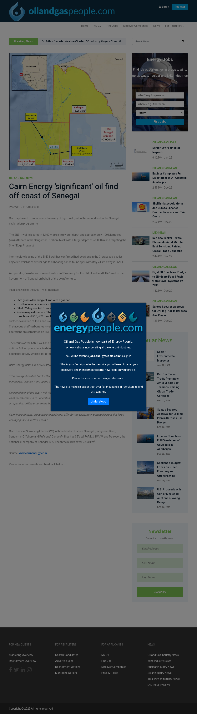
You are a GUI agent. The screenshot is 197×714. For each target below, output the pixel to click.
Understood (98, 401)
